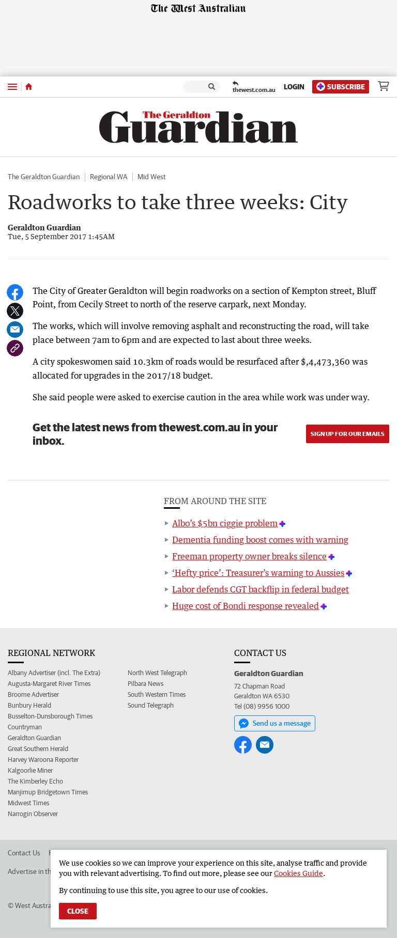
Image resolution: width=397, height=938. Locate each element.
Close (77, 911)
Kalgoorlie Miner (30, 770)
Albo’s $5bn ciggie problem (225, 523)
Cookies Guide (298, 873)
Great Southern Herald (38, 749)
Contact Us (24, 853)
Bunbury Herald (29, 705)
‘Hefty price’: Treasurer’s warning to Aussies (258, 573)
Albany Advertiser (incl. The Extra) (54, 673)
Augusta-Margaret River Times (49, 683)
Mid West (152, 177)
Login (294, 87)
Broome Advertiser (33, 694)
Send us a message (275, 723)
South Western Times (157, 694)
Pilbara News (145, 683)
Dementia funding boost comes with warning (260, 540)
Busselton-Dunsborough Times (50, 716)
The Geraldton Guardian (44, 177)
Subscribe (340, 86)
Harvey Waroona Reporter (43, 759)
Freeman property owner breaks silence (249, 556)
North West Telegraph (157, 673)
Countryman (25, 727)
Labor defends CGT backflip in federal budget (260, 589)
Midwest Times (28, 803)
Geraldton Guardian (34, 738)
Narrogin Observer (33, 814)
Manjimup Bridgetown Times (48, 792)
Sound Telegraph (151, 705)
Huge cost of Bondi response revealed (245, 606)
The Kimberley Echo (35, 781)
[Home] (28, 87)
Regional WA (108, 177)
